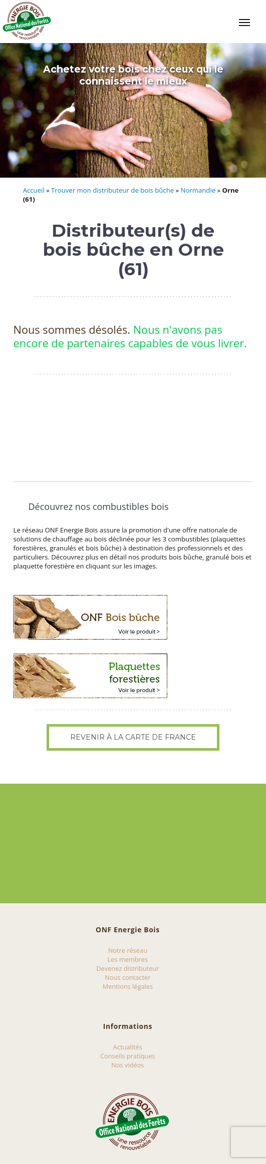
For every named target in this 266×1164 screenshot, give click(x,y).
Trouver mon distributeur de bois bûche (112, 190)
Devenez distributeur (127, 968)
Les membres (128, 959)
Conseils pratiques (127, 1055)
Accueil (34, 190)
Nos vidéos (127, 1064)
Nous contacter (127, 977)
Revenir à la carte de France (133, 737)
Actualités (127, 1046)
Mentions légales (128, 986)
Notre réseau (127, 950)
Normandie (198, 190)
